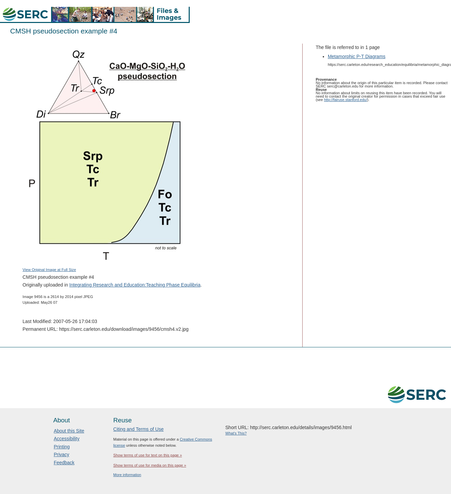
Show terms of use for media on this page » (149, 465)
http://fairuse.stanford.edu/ (345, 100)
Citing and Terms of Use (138, 429)
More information (127, 475)
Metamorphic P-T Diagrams (357, 56)
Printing (62, 446)
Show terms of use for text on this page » (147, 455)
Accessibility (66, 438)
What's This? (236, 433)
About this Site (69, 431)
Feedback (64, 462)
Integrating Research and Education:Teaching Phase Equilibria (134, 285)
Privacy (61, 454)
